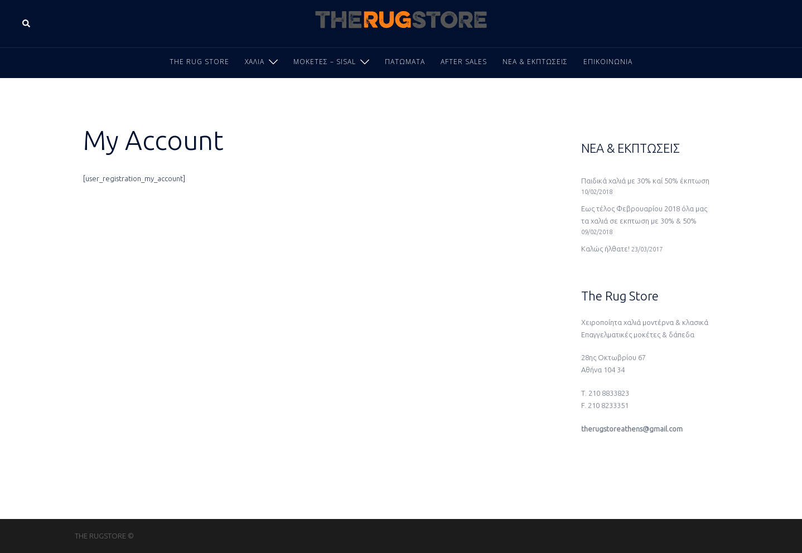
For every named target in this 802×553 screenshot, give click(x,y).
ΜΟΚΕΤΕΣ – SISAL (324, 61)
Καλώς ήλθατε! (605, 249)
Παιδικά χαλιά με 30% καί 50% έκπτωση (645, 181)
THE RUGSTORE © (104, 536)
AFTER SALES (464, 61)
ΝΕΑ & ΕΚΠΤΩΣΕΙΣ (535, 61)
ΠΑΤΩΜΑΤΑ (405, 61)
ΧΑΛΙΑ (254, 61)
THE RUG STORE (199, 61)
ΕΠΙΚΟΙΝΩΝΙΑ (607, 61)
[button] (26, 23)
